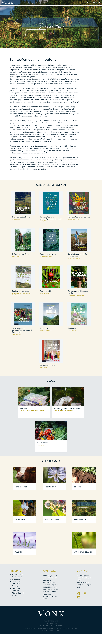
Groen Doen (16, 581)
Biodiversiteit (17, 577)
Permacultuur (17, 588)
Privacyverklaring (51, 621)
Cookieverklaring (51, 623)
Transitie (15, 591)
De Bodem (16, 579)
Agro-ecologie (17, 575)
